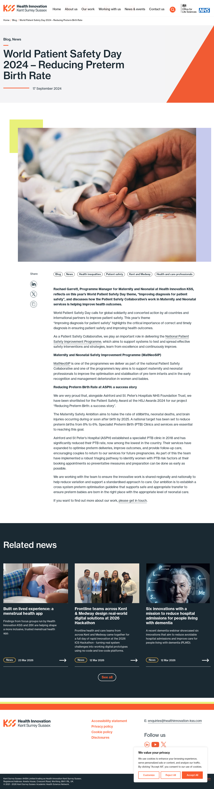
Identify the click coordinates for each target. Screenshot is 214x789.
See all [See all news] (107, 677)
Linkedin (147, 744)
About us (71, 9)
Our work (88, 9)
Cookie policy (101, 732)
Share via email (33, 304)
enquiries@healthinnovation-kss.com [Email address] (175, 721)
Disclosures (100, 737)
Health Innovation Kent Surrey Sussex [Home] (25, 8)
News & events (135, 9)
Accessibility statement (109, 721)
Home (57, 9)
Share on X (33, 294)
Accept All (192, 775)
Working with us (110, 9)
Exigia (208, 778)
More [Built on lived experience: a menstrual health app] (62, 660)
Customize (149, 775)
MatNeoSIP (62, 363)
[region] (170, 764)
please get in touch (133, 501)
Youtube (155, 744)
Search (173, 10)
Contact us (156, 9)
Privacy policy (102, 726)
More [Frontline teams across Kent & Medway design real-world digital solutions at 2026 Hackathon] (134, 660)
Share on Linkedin (33, 284)
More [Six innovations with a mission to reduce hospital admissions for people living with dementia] (205, 660)
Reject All (171, 775)
